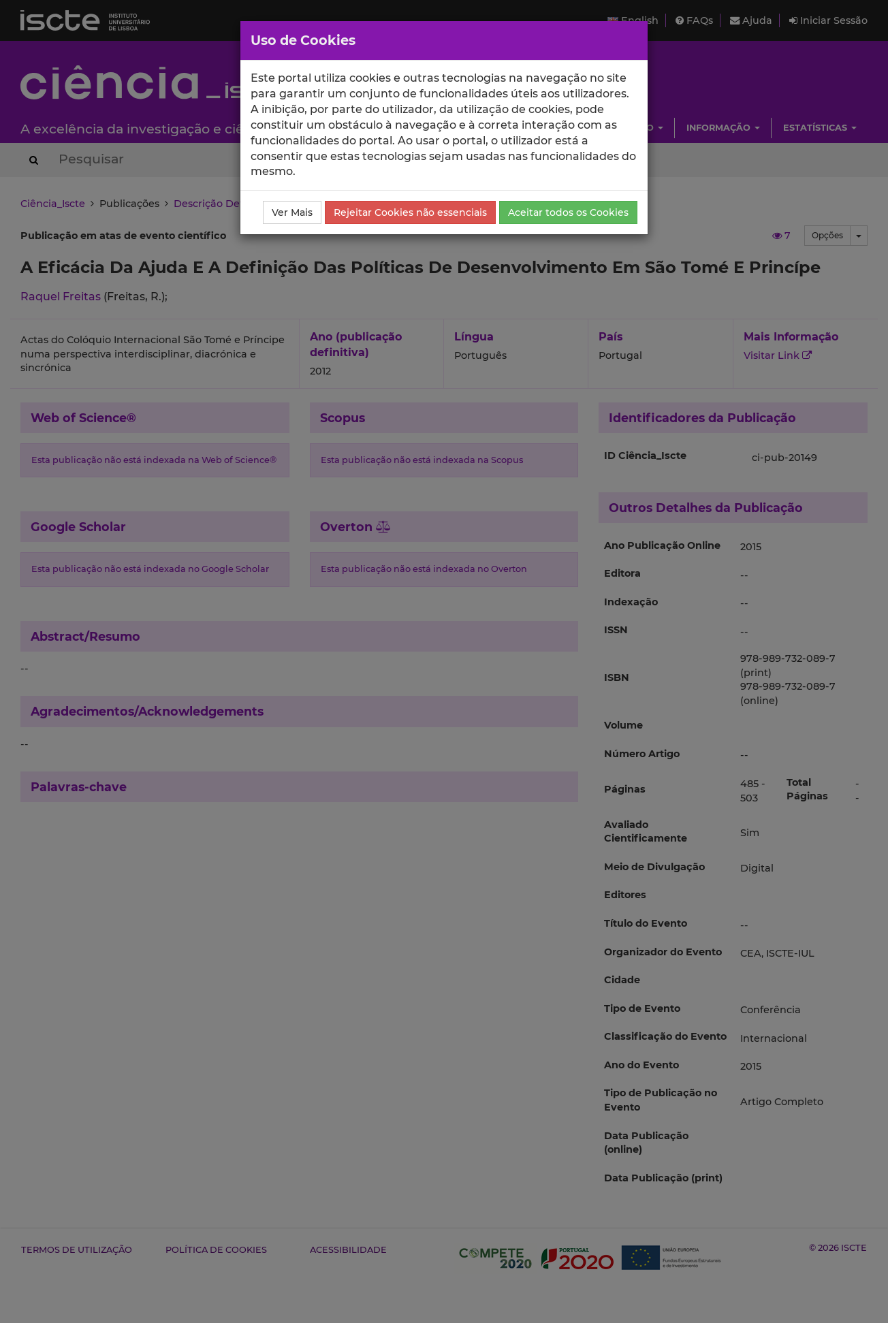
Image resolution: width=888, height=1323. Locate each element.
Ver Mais (292, 212)
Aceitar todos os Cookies (568, 212)
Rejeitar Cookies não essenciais (410, 212)
